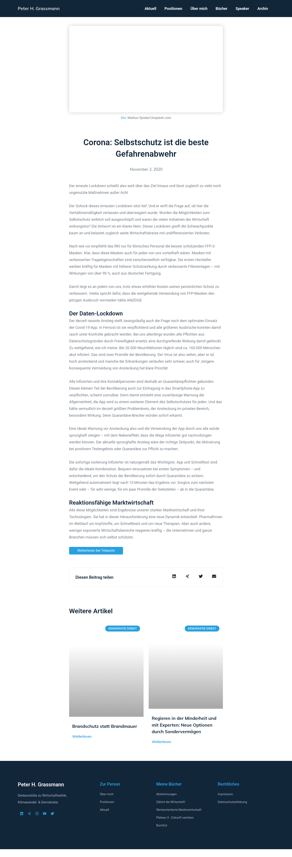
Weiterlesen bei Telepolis (97, 551)
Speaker (242, 8)
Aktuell (150, 8)
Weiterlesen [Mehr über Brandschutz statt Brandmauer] (81, 744)
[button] (174, 576)
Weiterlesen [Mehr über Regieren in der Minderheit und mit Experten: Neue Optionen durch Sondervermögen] (161, 749)
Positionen (173, 8)
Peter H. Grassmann (41, 8)
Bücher (221, 8)
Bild (123, 118)
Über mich (199, 8)
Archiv (262, 8)
